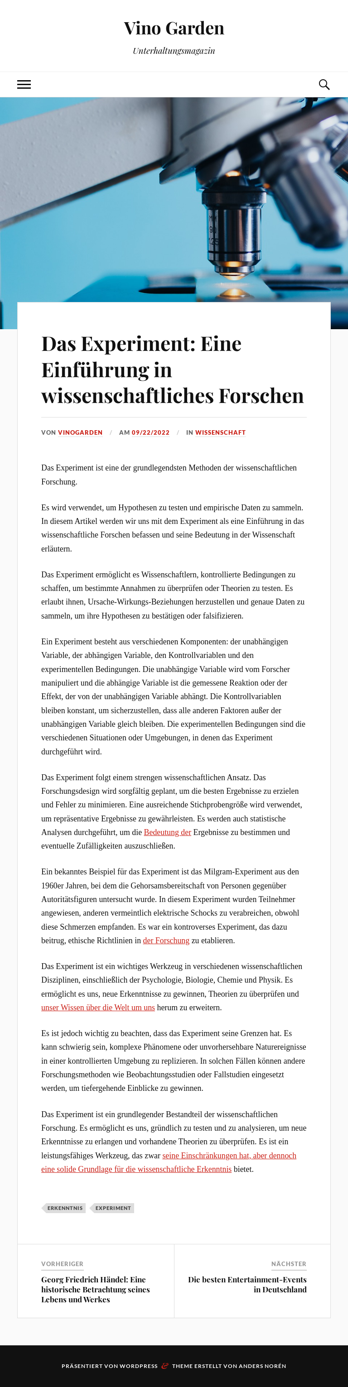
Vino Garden (174, 27)
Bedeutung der (168, 832)
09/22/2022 (151, 432)
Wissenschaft (220, 432)
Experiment (113, 1208)
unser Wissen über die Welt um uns (98, 1007)
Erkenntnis (65, 1208)
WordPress (139, 1366)
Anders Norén (262, 1366)
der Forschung (166, 940)
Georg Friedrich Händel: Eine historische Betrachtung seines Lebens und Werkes (95, 1289)
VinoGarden (80, 432)
